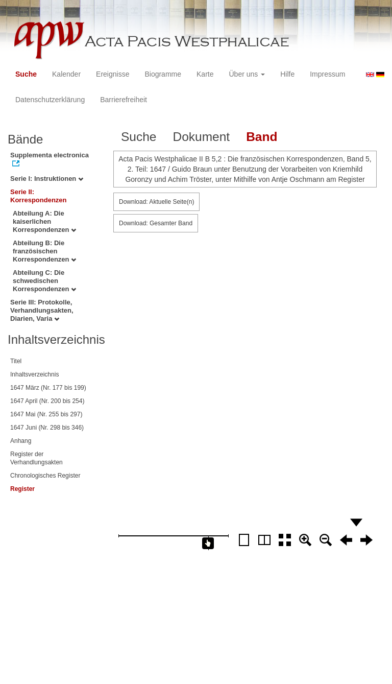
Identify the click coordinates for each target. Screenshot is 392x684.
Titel (15, 361)
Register (22, 488)
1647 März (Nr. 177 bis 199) (48, 387)
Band (261, 137)
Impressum (327, 74)
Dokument (201, 137)
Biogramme (162, 74)
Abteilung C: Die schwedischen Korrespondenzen (44, 281)
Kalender (66, 74)
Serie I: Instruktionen (46, 178)
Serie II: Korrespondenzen (38, 196)
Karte (205, 74)
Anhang (20, 440)
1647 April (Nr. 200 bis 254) (47, 401)
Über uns (247, 74)
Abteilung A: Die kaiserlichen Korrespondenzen (44, 221)
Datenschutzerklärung (50, 100)
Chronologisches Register (45, 475)
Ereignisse (112, 74)
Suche (26, 74)
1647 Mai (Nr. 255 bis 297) (46, 414)
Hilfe (287, 74)
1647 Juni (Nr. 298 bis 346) (47, 427)
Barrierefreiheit (123, 100)
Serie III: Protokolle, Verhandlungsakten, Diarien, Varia (42, 310)
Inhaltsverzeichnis (34, 374)
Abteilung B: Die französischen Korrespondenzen (44, 251)
